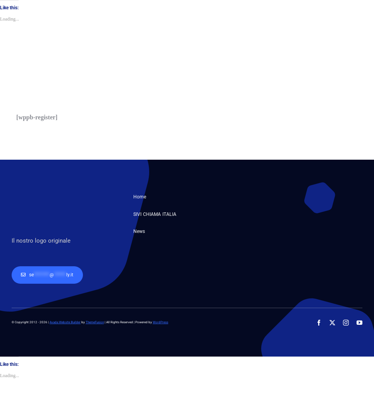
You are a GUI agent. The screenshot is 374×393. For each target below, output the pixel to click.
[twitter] (332, 323)
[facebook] (319, 323)
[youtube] (359, 323)
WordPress (160, 322)
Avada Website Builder (65, 322)
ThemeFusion (95, 322)
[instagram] (346, 323)
